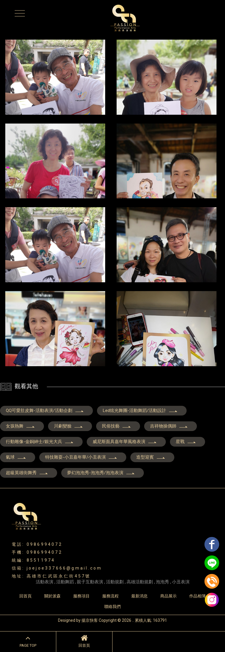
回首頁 (84, 641)
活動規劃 (115, 582)
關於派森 (52, 596)
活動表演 (44, 582)
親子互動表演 (90, 582)
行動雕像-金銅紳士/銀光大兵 (40, 441)
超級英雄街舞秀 (27, 472)
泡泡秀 (162, 582)
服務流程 (110, 596)
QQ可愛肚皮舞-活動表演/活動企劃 (45, 410)
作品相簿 (197, 596)
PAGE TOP (27, 641)
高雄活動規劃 (140, 582)
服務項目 (81, 596)
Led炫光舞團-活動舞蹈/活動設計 (140, 410)
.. (133, 620)
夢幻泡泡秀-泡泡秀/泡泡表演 (101, 472)
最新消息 (139, 596)
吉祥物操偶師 (169, 426)
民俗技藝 (116, 426)
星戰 (186, 441)
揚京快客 (89, 620)
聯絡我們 (112, 606)
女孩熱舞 (20, 426)
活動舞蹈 (65, 582)
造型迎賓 (151, 457)
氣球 (16, 457)
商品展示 (168, 596)
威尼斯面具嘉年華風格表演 (125, 441)
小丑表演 (181, 582)
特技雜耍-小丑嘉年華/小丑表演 (81, 457)
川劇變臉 (68, 426)
